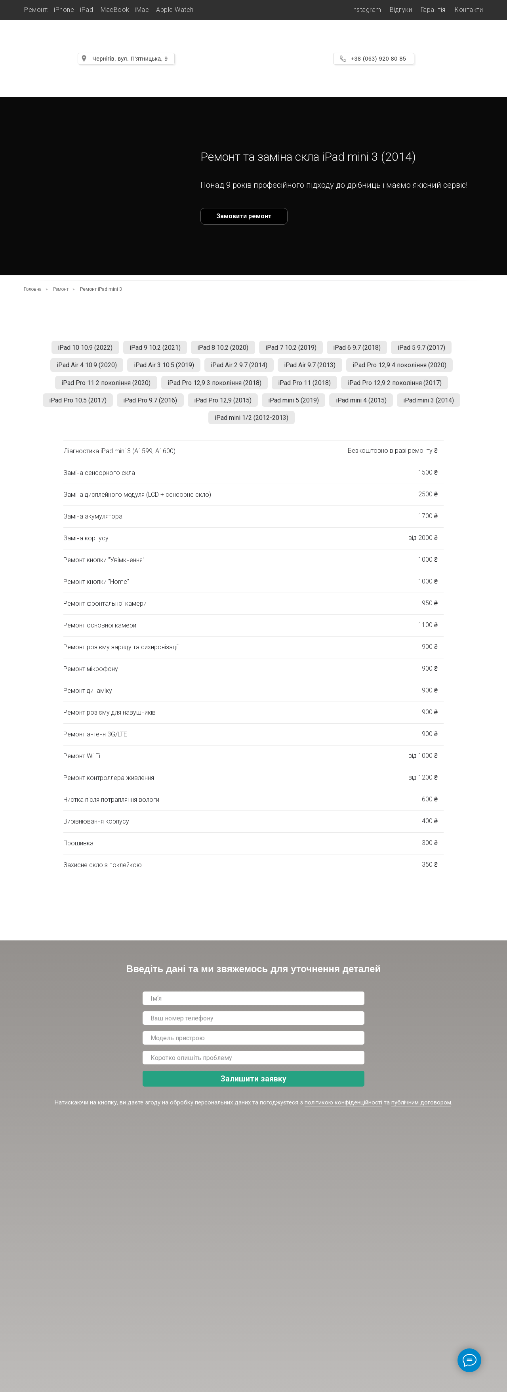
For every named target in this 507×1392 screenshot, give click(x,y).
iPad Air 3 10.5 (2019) (162, 367)
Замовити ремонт (244, 216)
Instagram (366, 9)
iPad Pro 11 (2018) (305, 386)
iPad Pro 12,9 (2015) (221, 405)
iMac (142, 9)
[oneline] (253, 1045)
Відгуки (401, 9)
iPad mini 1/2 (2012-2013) (251, 424)
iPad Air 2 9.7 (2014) (239, 367)
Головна (33, 289)
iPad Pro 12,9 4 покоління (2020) (404, 367)
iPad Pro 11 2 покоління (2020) (102, 386)
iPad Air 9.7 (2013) (312, 367)
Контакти (469, 9)
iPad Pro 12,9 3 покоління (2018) (213, 386)
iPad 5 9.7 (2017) (427, 348)
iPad (86, 9)
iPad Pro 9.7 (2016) (147, 405)
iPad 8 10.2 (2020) (222, 348)
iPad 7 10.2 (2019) (292, 348)
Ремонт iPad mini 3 (101, 289)
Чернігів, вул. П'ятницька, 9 (130, 58)
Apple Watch (175, 9)
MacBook (115, 9)
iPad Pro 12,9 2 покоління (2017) (398, 386)
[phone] (253, 1025)
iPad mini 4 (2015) (364, 405)
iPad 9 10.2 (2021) (151, 348)
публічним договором (421, 1110)
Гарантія (433, 9)
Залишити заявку (253, 1086)
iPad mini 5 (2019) (294, 405)
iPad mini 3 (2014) (434, 405)
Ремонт (61, 289)
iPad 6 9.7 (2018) (360, 348)
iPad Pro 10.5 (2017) (72, 405)
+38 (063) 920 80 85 (378, 58)
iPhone (64, 9)
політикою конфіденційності (343, 1110)
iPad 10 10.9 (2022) (80, 348)
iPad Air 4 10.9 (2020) (82, 367)
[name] (253, 1006)
